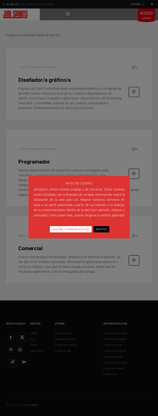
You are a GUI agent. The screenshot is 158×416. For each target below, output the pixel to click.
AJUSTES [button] (101, 231)
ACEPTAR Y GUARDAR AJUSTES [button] (70, 231)
